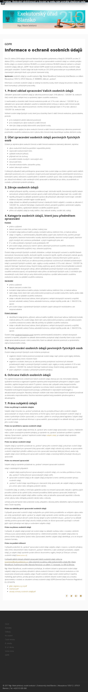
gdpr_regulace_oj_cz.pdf (18, 586)
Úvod (7, 624)
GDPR (7, 655)
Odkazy (8, 632)
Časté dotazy (10, 639)
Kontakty (8, 628)
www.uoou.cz (22, 555)
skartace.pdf (13, 589)
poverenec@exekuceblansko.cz (16, 562)
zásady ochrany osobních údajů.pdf (22, 591)
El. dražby (8, 643)
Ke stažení (8, 635)
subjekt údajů (51, 435)
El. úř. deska (9, 647)
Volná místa (9, 651)
